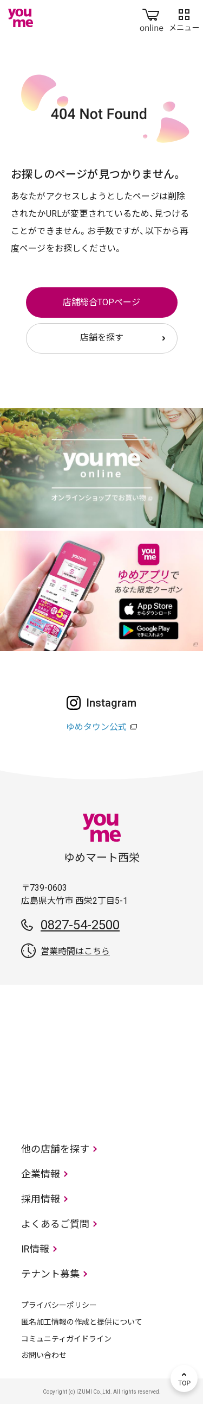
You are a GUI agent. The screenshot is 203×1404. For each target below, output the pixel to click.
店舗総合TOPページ (101, 302)
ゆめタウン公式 (96, 727)
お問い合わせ (44, 1355)
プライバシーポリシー (59, 1305)
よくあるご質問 (55, 1224)
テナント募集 (50, 1274)
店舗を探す (101, 337)
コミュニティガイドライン (66, 1338)
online (151, 18)
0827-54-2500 (80, 925)
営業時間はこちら (75, 951)
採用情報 (40, 1199)
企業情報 (40, 1174)
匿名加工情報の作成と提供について (81, 1322)
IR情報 (35, 1249)
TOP (184, 1378)
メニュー (184, 18)
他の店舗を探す (55, 1149)
